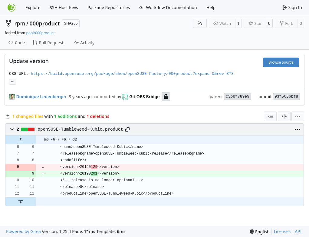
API (298, 231)
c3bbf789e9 (237, 96)
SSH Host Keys (64, 7)
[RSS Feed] (200, 23)
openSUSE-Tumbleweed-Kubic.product (80, 129)
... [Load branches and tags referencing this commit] (13, 81)
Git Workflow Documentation (168, 7)
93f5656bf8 (286, 96)
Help (211, 7)
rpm (20, 23)
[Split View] (284, 116)
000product (45, 23)
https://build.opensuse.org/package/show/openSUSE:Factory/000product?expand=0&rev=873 (132, 74)
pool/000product (40, 32)
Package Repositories (108, 7)
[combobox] (270, 116)
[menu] (297, 116)
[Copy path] (127, 129)
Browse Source (281, 62)
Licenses (282, 231)
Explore (32, 7)
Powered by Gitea (23, 231)
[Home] (11, 7)
